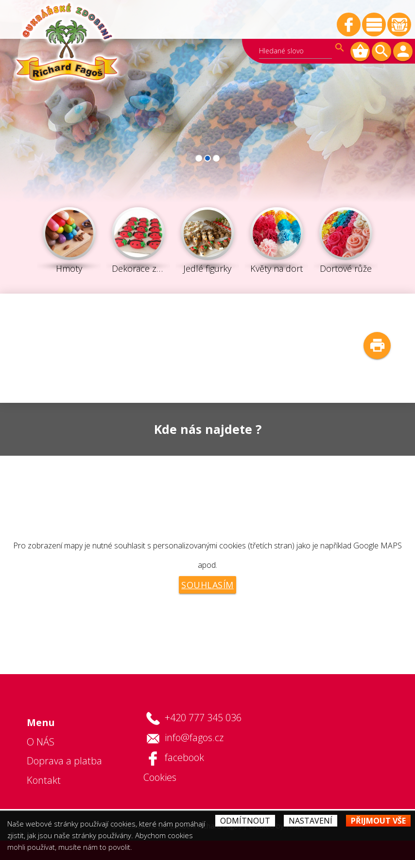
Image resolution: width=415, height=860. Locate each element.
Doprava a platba (64, 760)
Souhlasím (207, 585)
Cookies (159, 777)
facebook (184, 757)
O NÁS (40, 741)
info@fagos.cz (194, 737)
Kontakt (44, 780)
